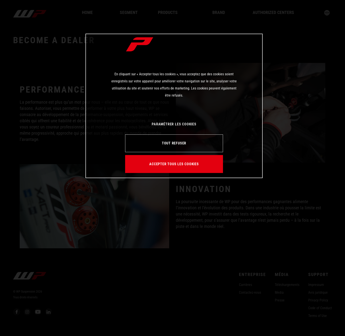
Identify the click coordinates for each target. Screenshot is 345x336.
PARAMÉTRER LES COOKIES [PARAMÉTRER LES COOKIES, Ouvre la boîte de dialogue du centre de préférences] (174, 124)
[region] (174, 106)
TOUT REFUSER (174, 143)
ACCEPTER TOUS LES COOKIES (174, 164)
